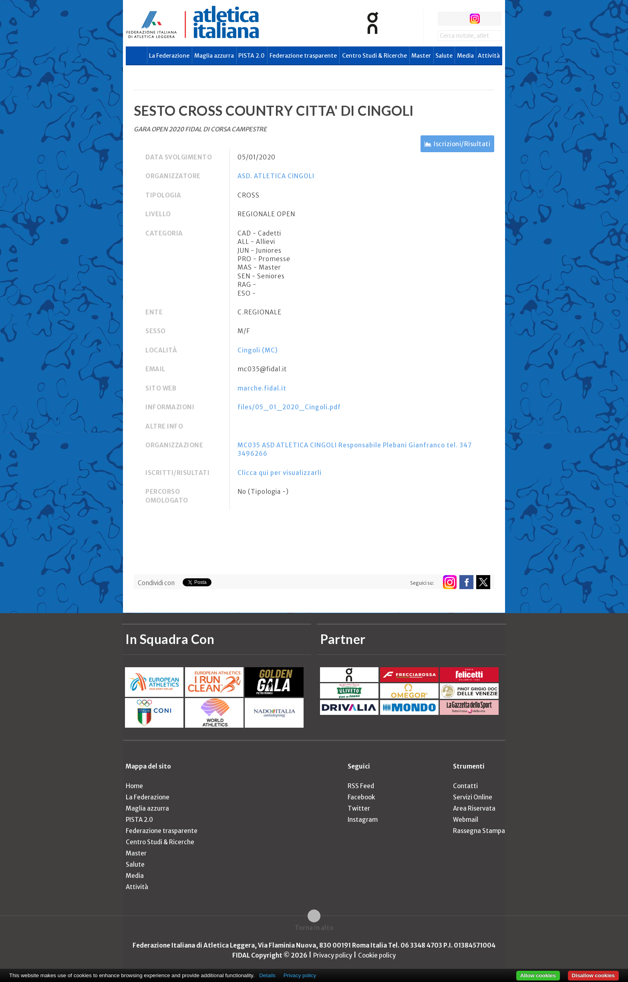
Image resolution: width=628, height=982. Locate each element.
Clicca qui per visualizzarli (280, 473)
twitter (460, 19)
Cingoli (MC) (258, 350)
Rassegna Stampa (479, 831)
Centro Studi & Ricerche (374, 55)
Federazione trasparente (303, 55)
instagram (475, 19)
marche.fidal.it (262, 388)
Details (267, 975)
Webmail (465, 819)
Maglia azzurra (214, 55)
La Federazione (169, 55)
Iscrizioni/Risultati (462, 144)
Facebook (361, 797)
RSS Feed (361, 786)
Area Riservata (474, 808)
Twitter (359, 808)
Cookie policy (377, 955)
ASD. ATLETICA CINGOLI (276, 176)
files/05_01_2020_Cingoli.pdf (289, 407)
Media (465, 55)
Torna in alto (314, 928)
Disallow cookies (593, 975)
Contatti (465, 786)
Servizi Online (472, 797)
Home (134, 786)
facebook (445, 19)
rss (490, 19)
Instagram (363, 819)
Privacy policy (332, 955)
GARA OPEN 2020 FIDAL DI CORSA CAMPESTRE (200, 129)
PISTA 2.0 (251, 55)
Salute (444, 55)
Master (421, 55)
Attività (489, 55)
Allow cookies (538, 975)
